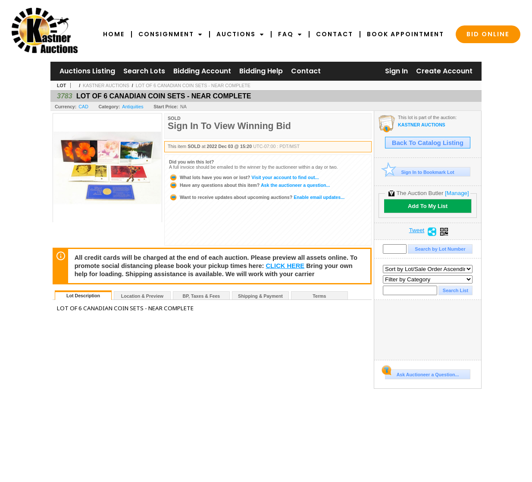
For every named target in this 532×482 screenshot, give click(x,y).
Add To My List (428, 206)
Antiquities (132, 106)
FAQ (290, 34)
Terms (319, 296)
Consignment (170, 34)
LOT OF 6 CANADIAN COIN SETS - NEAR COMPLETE (193, 85)
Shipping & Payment (260, 296)
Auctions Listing (87, 71)
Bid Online (488, 34)
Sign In (396, 71)
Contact (334, 34)
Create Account (444, 71)
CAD (83, 106)
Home (114, 34)
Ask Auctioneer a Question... (422, 373)
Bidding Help (261, 71)
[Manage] (456, 193)
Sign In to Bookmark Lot (419, 172)
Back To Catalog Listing (427, 142)
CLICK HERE (285, 265)
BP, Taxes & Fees (201, 296)
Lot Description (83, 295)
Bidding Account (202, 71)
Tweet (417, 230)
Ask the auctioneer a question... (249, 185)
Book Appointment (405, 34)
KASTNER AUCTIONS (106, 85)
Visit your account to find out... (244, 177)
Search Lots (144, 71)
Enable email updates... (256, 197)
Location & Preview (142, 296)
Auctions (240, 34)
